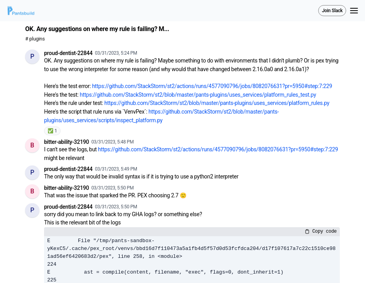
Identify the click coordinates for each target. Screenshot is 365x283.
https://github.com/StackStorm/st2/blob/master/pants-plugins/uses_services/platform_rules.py (216, 103)
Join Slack (332, 10)
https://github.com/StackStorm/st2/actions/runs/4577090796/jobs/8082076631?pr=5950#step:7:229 (212, 86)
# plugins (35, 39)
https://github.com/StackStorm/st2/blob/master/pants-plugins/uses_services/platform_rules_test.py (198, 95)
